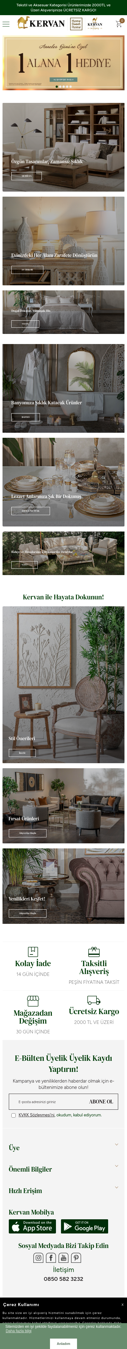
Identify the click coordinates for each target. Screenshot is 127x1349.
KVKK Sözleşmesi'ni (36, 1115)
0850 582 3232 (63, 1278)
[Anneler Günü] (63, 62)
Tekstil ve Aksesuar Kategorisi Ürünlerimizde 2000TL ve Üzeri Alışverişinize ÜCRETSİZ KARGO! (64, 7)
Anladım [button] (63, 1344)
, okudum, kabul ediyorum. (56, 1115)
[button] (57, 87)
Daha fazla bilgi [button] (18, 1331)
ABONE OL (101, 1101)
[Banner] (63, 147)
